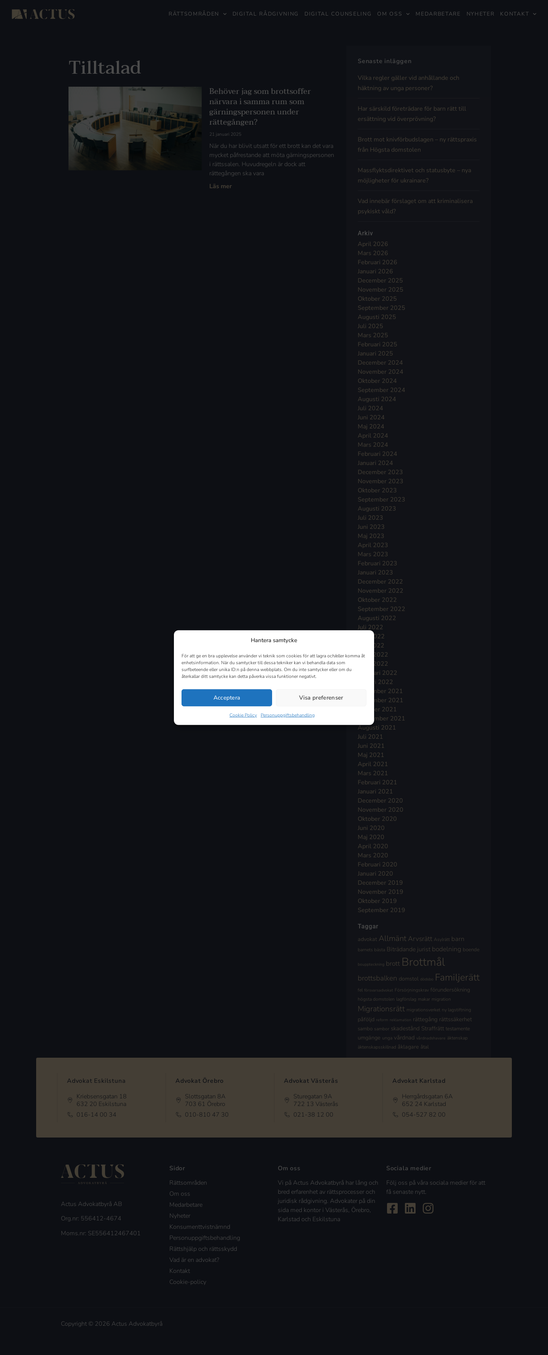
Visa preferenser (321, 697)
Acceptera (227, 697)
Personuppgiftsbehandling (288, 715)
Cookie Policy (243, 715)
